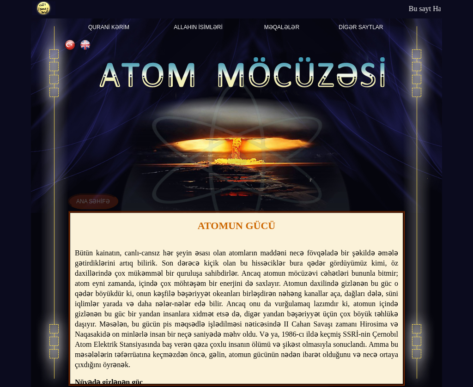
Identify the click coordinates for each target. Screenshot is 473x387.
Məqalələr (281, 27)
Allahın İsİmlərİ (198, 27)
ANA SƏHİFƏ (93, 201)
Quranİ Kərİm (108, 27)
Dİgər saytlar (361, 27)
